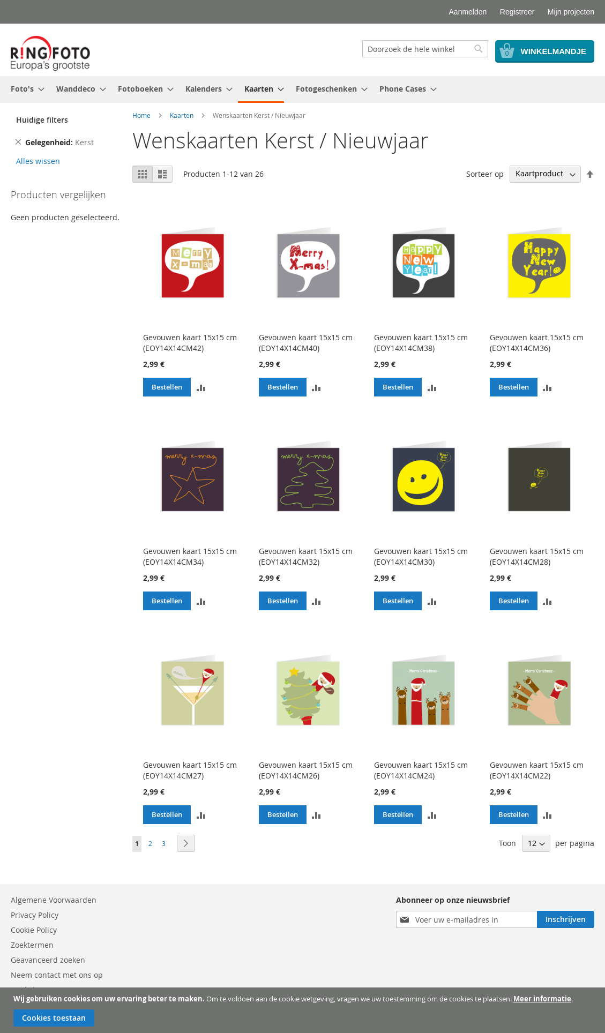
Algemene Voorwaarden (53, 900)
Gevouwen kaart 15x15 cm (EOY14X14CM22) (537, 770)
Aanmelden (468, 12)
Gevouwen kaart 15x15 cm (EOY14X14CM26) (306, 770)
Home (141, 115)
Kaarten (181, 115)
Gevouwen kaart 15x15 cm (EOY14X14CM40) (306, 342)
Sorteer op (485, 173)
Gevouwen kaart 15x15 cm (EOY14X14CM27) (190, 770)
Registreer (517, 12)
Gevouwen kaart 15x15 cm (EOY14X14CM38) (421, 342)
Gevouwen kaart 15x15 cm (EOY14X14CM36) (537, 342)
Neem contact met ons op (57, 975)
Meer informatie (542, 999)
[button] (201, 386)
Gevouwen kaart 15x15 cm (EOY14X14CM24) (421, 770)
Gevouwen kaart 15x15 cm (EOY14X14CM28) (537, 556)
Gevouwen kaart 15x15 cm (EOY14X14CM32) (306, 556)
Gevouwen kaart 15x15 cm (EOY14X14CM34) (190, 556)
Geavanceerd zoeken (48, 960)
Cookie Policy (34, 930)
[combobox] (425, 48)
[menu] (302, 89)
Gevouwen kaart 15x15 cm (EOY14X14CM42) (190, 342)
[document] (303, 1010)
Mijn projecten (571, 12)
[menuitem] (24, 88)
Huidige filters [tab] (42, 120)
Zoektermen (32, 945)
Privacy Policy (34, 915)
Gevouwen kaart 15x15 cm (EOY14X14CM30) (421, 556)
